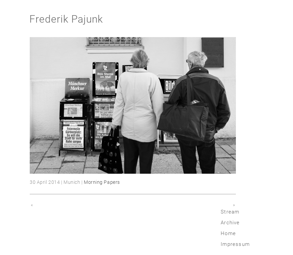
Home (228, 233)
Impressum (235, 244)
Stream (230, 212)
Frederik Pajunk (66, 19)
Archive (230, 223)
